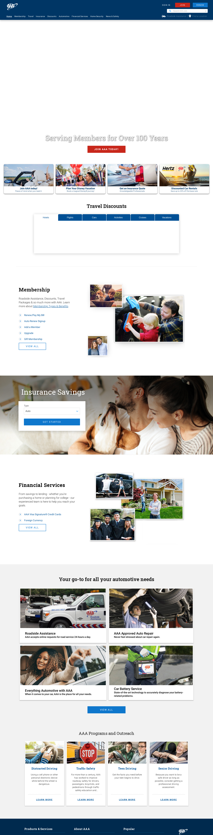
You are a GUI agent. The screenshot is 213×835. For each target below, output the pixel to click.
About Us (78, 751)
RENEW (200, 5)
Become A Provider (82, 773)
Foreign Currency (33, 434)
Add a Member (32, 240)
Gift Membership (33, 252)
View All (39, 260)
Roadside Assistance (177, 16)
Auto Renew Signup (34, 234)
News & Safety (112, 16)
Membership (20, 16)
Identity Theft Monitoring (35, 760)
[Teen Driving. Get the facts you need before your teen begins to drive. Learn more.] (127, 688)
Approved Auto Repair (34, 773)
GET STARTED (52, 335)
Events (77, 760)
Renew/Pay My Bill (34, 228)
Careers (77, 755)
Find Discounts (130, 769)
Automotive (64, 16)
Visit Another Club (131, 778)
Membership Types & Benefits (50, 220)
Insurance (40, 16)
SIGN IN (166, 5)
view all (105, 623)
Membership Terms (83, 769)
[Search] (170, 11)
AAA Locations (130, 760)
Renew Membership (132, 764)
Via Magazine (129, 782)
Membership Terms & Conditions (114, 812)
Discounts (52, 16)
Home (9, 16)
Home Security (97, 16)
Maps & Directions (131, 773)
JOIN (182, 5)
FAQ (125, 751)
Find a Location (199, 16)
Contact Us (128, 755)
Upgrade (28, 246)
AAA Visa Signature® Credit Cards (42, 428)
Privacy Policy (96, 812)
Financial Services (80, 16)
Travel (30, 16)
